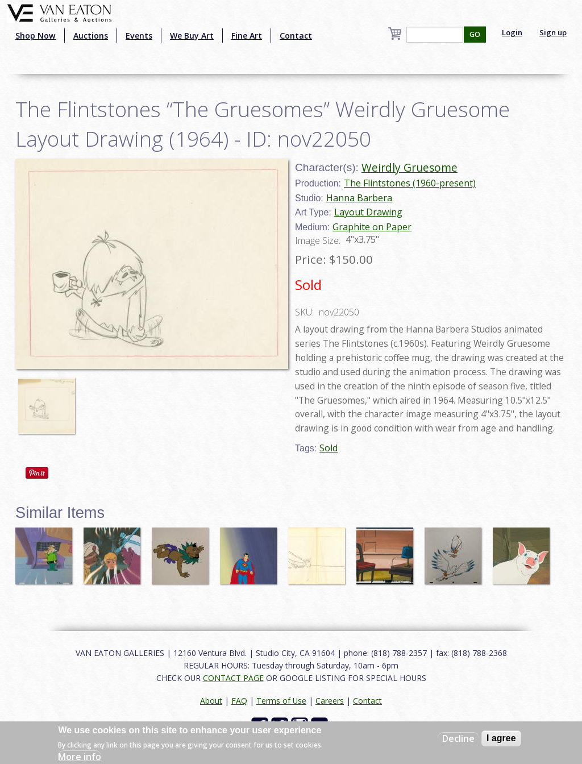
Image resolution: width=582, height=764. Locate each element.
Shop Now (35, 35)
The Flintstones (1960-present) (410, 183)
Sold (328, 448)
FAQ (239, 700)
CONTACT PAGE (233, 677)
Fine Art (246, 35)
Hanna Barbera (359, 198)
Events (139, 35)
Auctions (90, 35)
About (211, 700)
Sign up (553, 32)
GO (474, 34)
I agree (501, 738)
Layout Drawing (368, 212)
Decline (458, 738)
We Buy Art (192, 35)
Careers (329, 700)
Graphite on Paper (371, 227)
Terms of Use (281, 700)
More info (79, 756)
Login (512, 32)
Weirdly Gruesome (409, 167)
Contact (296, 35)
